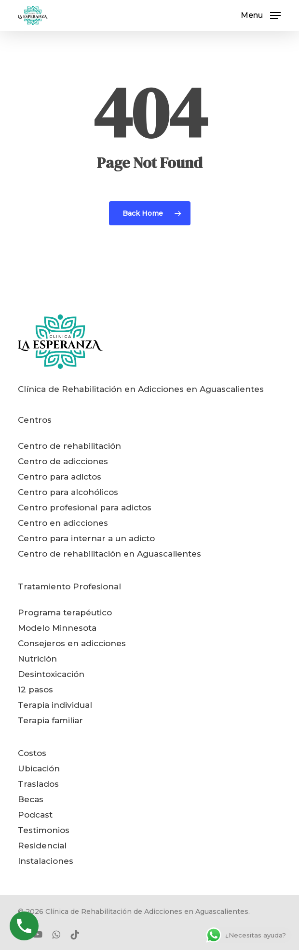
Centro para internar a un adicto (86, 538)
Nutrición (37, 659)
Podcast (35, 815)
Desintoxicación (51, 674)
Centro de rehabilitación (69, 446)
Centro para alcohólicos (68, 492)
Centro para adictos (59, 477)
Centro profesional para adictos (84, 507)
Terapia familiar (50, 720)
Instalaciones (45, 861)
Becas (30, 799)
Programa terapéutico (65, 612)
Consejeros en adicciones (72, 643)
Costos (32, 753)
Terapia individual (55, 705)
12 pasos (35, 689)
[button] (261, 15)
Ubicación (39, 768)
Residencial (42, 845)
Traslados (38, 784)
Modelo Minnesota (57, 628)
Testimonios (43, 830)
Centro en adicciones (63, 523)
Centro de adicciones (63, 461)
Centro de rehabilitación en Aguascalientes (109, 554)
